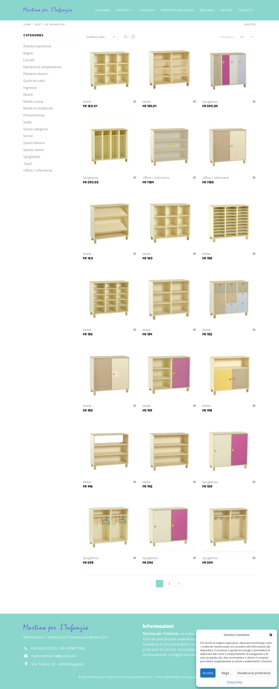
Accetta (208, 673)
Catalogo (147, 10)
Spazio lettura (33, 143)
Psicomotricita (33, 115)
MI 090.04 (210, 106)
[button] (271, 635)
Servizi (28, 136)
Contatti (245, 10)
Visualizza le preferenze (254, 673)
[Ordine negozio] (100, 37)
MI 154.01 (149, 106)
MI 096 (147, 563)
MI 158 (207, 258)
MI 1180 (208, 182)
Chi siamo (102, 10)
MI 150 (88, 410)
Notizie (226, 10)
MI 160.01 (90, 106)
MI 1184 (148, 182)
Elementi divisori (35, 73)
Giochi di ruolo (34, 80)
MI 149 (147, 410)
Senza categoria (35, 129)
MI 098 (88, 563)
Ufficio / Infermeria (155, 177)
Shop (37, 24)
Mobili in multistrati (38, 108)
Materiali (207, 10)
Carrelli (28, 60)
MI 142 (147, 486)
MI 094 (207, 563)
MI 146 (88, 486)
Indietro (250, 24)
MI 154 (147, 334)
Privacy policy (191, 677)
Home (27, 24)
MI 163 (88, 258)
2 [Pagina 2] (169, 583)
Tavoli (27, 163)
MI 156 (88, 334)
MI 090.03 (91, 182)
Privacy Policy (234, 682)
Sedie (27, 122)
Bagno (28, 53)
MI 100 (207, 486)
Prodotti (124, 10)
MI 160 (147, 258)
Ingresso (30, 87)
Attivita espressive (37, 46)
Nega (225, 673)
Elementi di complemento (42, 67)
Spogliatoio (210, 101)
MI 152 (207, 334)
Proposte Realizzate (177, 10)
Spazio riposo (33, 149)
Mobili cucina (33, 101)
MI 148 (207, 410)
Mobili (87, 101)
